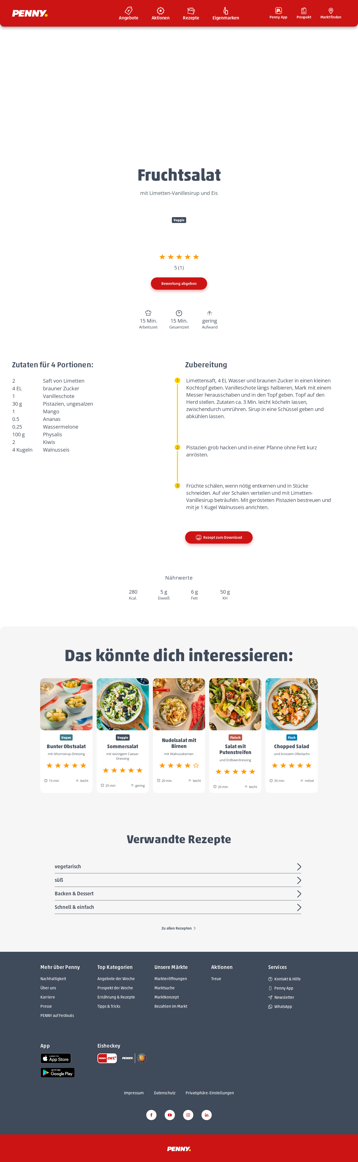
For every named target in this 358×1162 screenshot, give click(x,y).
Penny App (280, 988)
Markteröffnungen (170, 978)
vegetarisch (179, 867)
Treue (216, 978)
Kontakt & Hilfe (284, 979)
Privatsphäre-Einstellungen (210, 1092)
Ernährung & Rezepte (116, 997)
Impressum (134, 1092)
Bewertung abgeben (179, 283)
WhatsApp (280, 1006)
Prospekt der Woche (115, 987)
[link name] (55, 1057)
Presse (46, 1006)
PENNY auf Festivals (57, 1015)
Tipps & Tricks (108, 1006)
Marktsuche (164, 987)
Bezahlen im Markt (170, 1006)
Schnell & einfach (179, 907)
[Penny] (179, 1148)
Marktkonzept (166, 997)
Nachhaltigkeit (53, 978)
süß (179, 880)
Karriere (47, 997)
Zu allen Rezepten (179, 928)
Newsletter (281, 997)
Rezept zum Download (219, 537)
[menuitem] (128, 13)
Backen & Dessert (179, 894)
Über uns (48, 987)
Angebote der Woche (116, 978)
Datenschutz (164, 1092)
